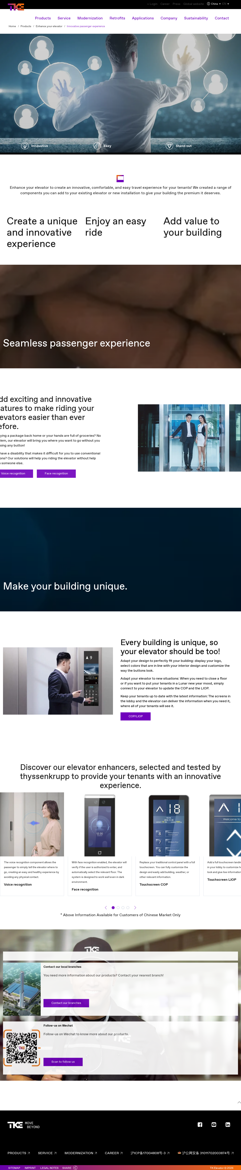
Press (168, 4)
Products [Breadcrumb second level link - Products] (26, 24)
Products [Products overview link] (43, 16)
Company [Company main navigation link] (169, 16)
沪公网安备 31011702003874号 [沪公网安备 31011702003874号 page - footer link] (204, 1151)
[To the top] (238, 1101)
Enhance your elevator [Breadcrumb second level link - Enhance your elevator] (49, 24)
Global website (188, 4)
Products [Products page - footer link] (17, 1151)
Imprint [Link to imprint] (30, 1166)
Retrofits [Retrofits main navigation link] (117, 16)
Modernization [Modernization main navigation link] (90, 16)
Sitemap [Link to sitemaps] (14, 1166)
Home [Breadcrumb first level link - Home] (12, 24)
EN (228, 4)
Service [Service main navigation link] (64, 16)
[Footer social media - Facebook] (201, 1124)
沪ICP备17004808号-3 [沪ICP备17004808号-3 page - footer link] (148, 1151)
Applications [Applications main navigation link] (143, 16)
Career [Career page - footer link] (112, 1151)
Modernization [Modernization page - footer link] (79, 1151)
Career (152, 4)
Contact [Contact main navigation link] (222, 16)
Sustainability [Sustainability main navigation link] (196, 16)
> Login (134, 4)
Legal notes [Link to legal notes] (49, 1166)
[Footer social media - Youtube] (215, 1124)
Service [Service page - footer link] (45, 1151)
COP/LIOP (136, 715)
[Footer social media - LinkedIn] (229, 1124)
